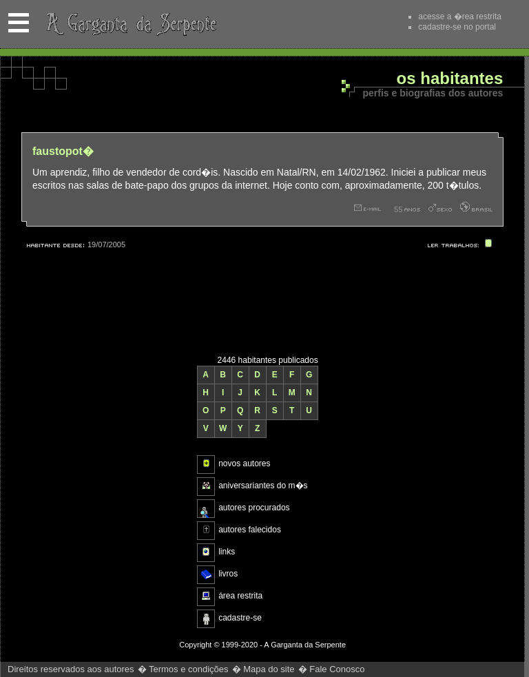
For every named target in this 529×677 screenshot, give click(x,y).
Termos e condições (189, 669)
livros (228, 574)
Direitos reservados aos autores (71, 669)
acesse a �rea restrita (459, 16)
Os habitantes (450, 78)
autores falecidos (249, 529)
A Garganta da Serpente (129, 24)
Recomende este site (372, 24)
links (226, 551)
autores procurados (253, 507)
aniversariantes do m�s (262, 485)
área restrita (240, 596)
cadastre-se (240, 618)
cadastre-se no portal (457, 27)
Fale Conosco (336, 669)
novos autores (244, 463)
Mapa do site (268, 669)
